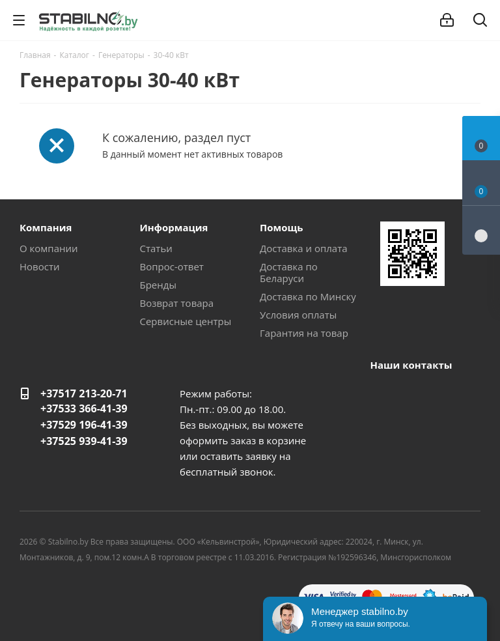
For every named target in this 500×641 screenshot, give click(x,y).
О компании (49, 248)
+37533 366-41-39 (84, 408)
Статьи (156, 248)
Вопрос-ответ (172, 266)
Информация (174, 227)
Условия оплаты (298, 314)
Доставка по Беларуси (289, 272)
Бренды (158, 284)
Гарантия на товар (304, 332)
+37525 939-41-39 (84, 441)
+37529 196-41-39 (84, 425)
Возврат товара (177, 302)
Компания (46, 227)
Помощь (281, 227)
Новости (40, 266)
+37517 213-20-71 (84, 393)
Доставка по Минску (308, 296)
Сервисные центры (186, 321)
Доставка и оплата (304, 248)
